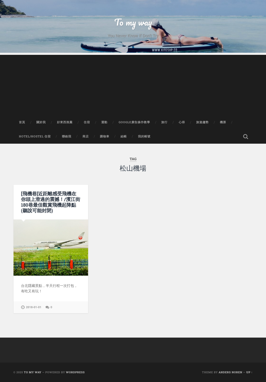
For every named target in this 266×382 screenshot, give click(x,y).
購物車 (104, 136)
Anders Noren (230, 372)
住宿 (87, 122)
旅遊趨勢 (202, 122)
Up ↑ (249, 372)
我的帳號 (144, 136)
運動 (104, 122)
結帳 (124, 136)
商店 (86, 136)
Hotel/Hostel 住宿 (35, 136)
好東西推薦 (65, 122)
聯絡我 (66, 136)
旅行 (164, 122)
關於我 (41, 122)
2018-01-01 (33, 307)
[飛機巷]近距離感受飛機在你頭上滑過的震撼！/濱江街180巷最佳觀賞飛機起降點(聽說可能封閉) (50, 202)
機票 (223, 122)
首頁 (22, 122)
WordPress (75, 372)
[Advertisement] (133, 84)
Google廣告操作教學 (134, 122)
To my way (133, 22)
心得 (182, 122)
